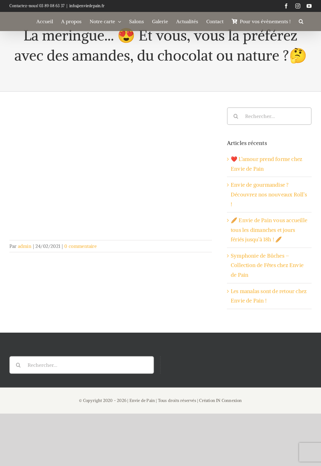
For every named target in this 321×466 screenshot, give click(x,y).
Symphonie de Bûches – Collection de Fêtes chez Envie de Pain (267, 265)
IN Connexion (229, 400)
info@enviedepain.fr (86, 5)
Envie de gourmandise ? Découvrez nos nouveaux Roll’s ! (269, 194)
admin (24, 246)
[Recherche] (236, 116)
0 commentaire (80, 246)
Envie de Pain (142, 400)
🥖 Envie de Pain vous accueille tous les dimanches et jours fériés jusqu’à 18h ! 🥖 (269, 230)
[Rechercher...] (269, 116)
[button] (301, 21)
